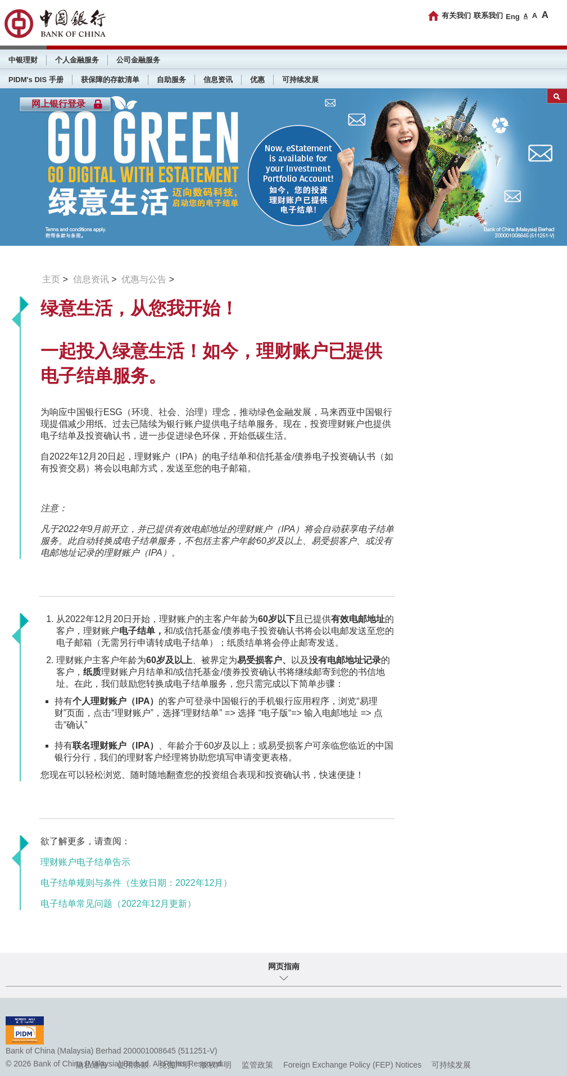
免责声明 (174, 1064)
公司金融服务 (138, 60)
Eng (513, 16)
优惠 (257, 79)
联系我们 (488, 15)
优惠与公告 (143, 279)
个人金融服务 (77, 60)
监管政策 (257, 1064)
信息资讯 (218, 79)
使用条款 (133, 1064)
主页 (51, 279)
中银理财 (23, 60)
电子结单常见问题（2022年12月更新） (118, 903)
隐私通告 (91, 1064)
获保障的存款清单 (110, 79)
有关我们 (456, 15)
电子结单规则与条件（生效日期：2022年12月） (136, 883)
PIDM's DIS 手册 (35, 79)
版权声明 (216, 1064)
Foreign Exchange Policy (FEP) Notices (352, 1064)
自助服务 (171, 79)
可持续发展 (300, 79)
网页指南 (284, 966)
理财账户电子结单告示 (85, 862)
